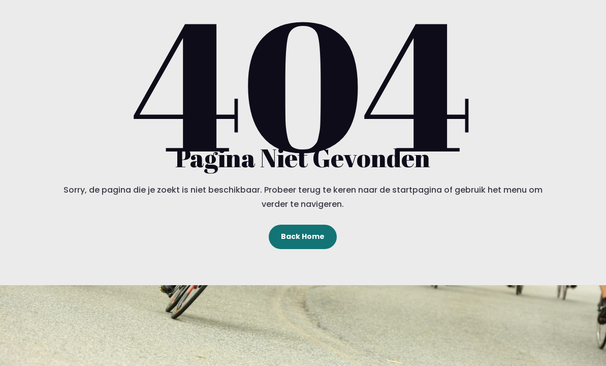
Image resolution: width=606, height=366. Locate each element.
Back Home (303, 236)
